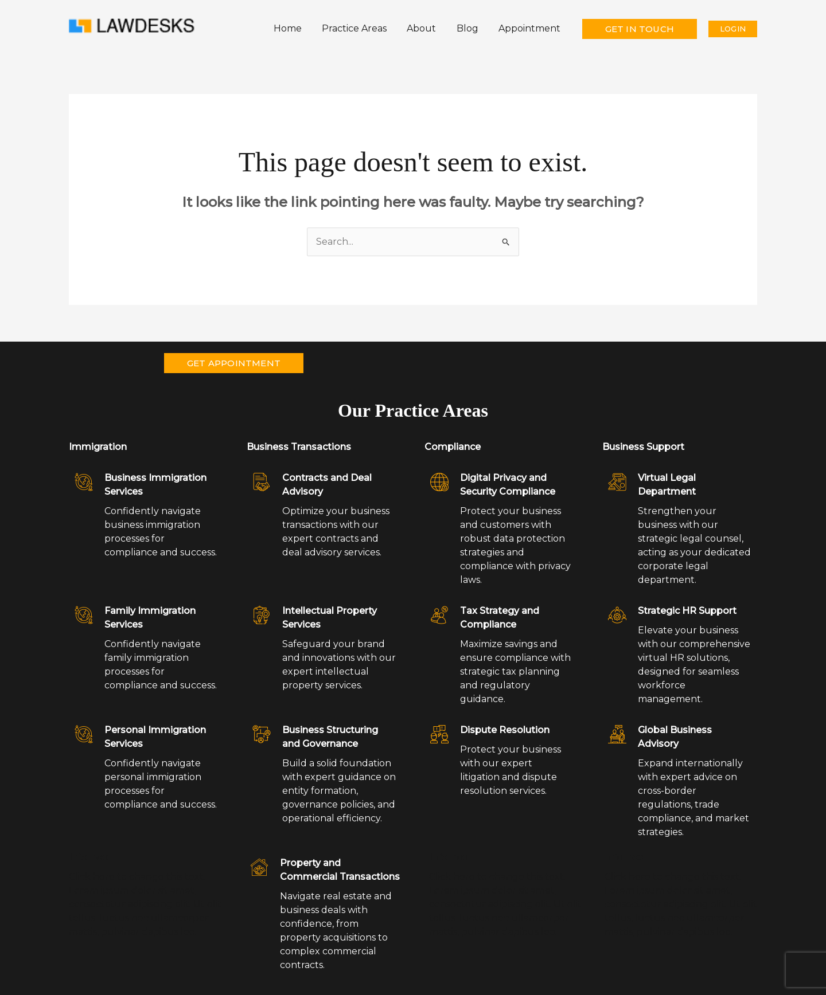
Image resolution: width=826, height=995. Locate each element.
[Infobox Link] (146, 450)
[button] (639, 29)
